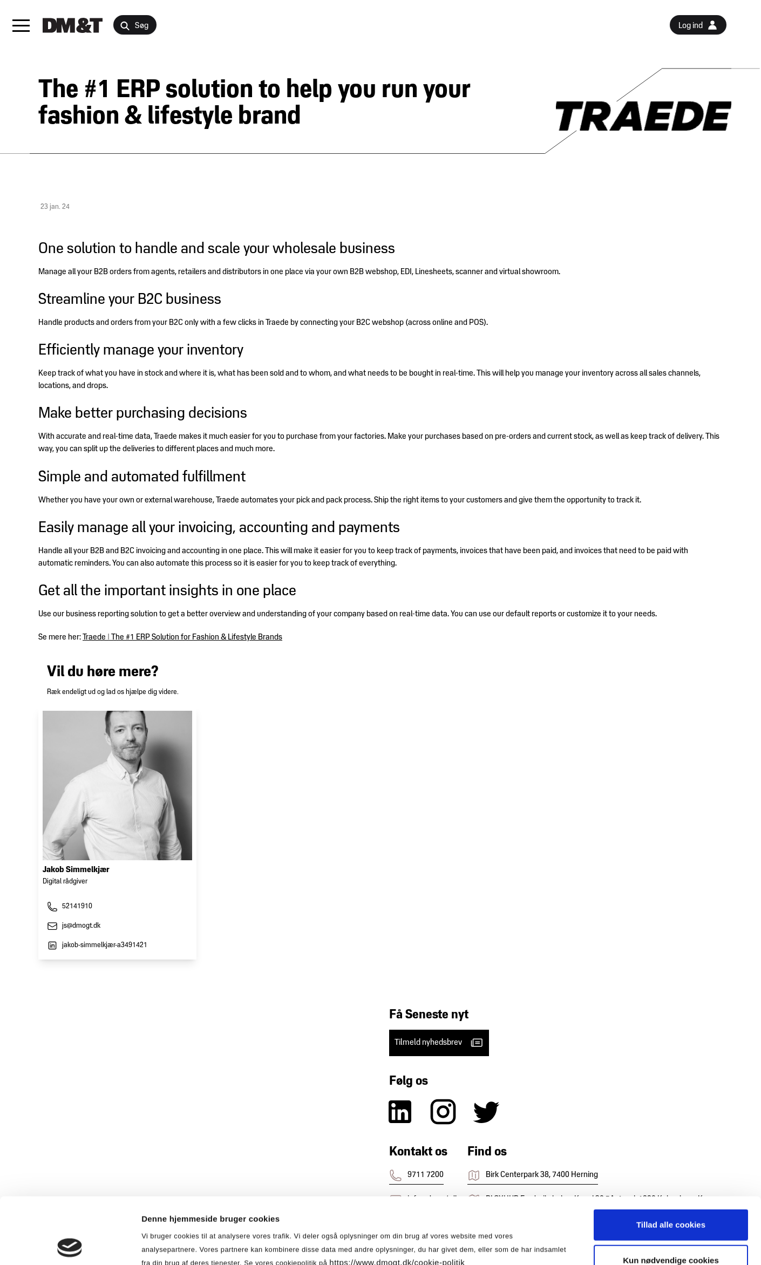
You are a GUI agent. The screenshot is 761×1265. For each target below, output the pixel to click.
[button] (21, 25)
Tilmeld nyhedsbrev (439, 1042)
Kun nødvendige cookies (671, 1194)
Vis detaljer (561, 1243)
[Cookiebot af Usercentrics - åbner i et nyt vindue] (70, 1244)
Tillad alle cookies (670, 1158)
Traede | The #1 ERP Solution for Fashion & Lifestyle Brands (182, 637)
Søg (134, 26)
